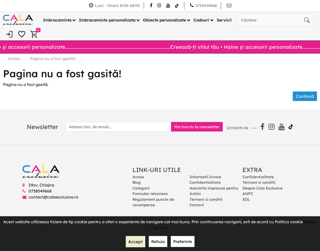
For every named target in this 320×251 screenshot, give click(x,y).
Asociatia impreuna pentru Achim (214, 191)
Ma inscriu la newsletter (195, 126)
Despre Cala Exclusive (262, 188)
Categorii (141, 188)
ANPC (247, 193)
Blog (136, 182)
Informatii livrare (205, 176)
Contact (197, 204)
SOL (246, 199)
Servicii (224, 19)
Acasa (138, 176)
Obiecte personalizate (164, 19)
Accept (135, 241)
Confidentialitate (205, 182)
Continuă (305, 96)
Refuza (157, 241)
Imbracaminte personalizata (107, 19)
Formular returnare (150, 193)
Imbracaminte (57, 19)
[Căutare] (307, 20)
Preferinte (182, 241)
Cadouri (201, 19)
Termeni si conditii (206, 199)
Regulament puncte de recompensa (153, 202)
